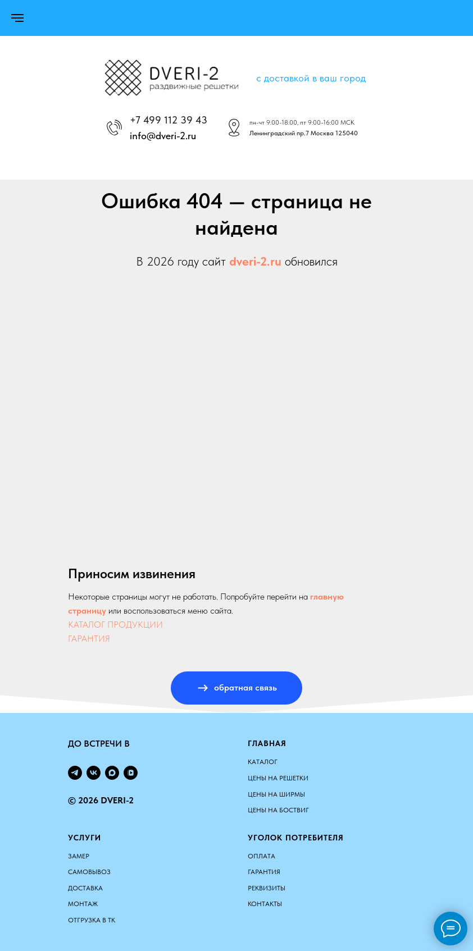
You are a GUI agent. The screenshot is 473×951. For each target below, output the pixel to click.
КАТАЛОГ (263, 762)
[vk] (94, 773)
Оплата (261, 856)
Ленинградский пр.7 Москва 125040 (303, 133)
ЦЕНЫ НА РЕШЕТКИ (278, 778)
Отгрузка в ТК (91, 920)
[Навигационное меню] (17, 18)
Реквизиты (266, 888)
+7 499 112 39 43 (168, 120)
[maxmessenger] (112, 773)
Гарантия (264, 872)
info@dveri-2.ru (163, 135)
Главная (267, 743)
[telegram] (75, 773)
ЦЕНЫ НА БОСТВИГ (278, 810)
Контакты (265, 904)
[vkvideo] (131, 773)
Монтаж (83, 904)
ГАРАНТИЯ (89, 638)
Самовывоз (89, 872)
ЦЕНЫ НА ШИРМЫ (276, 794)
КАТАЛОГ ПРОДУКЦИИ (115, 624)
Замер (78, 856)
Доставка (85, 888)
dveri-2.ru (255, 261)
